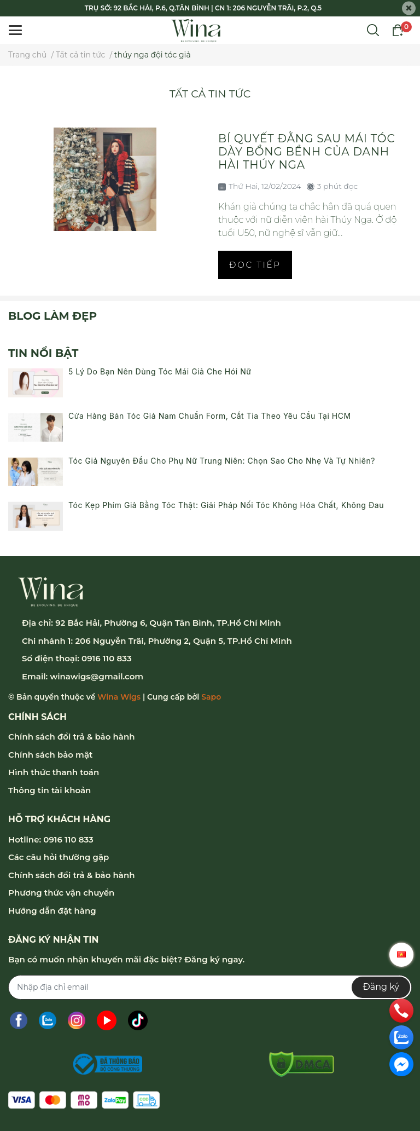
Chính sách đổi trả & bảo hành (71, 736)
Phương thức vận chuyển (61, 892)
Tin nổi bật (43, 353)
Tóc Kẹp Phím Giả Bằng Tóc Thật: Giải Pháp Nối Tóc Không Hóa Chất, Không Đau (226, 505)
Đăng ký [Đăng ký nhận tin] (381, 987)
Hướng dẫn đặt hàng (52, 910)
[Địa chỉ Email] (210, 987)
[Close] (409, 8)
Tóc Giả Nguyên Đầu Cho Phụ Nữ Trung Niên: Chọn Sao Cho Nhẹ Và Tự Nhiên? (221, 460)
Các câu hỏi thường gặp (58, 857)
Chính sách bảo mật (50, 754)
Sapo (211, 697)
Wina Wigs (119, 697)
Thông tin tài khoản (49, 790)
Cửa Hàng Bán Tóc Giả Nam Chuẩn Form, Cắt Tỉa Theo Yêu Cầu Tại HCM (209, 415)
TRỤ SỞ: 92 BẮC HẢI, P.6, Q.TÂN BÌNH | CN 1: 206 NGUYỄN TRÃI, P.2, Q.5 (203, 8)
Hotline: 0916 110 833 (51, 839)
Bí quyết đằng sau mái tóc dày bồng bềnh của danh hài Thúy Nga (306, 151)
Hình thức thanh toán (53, 772)
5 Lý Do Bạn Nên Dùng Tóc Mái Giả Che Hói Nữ (160, 371)
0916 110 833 (106, 658)
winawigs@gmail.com (96, 676)
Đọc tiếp (255, 264)
